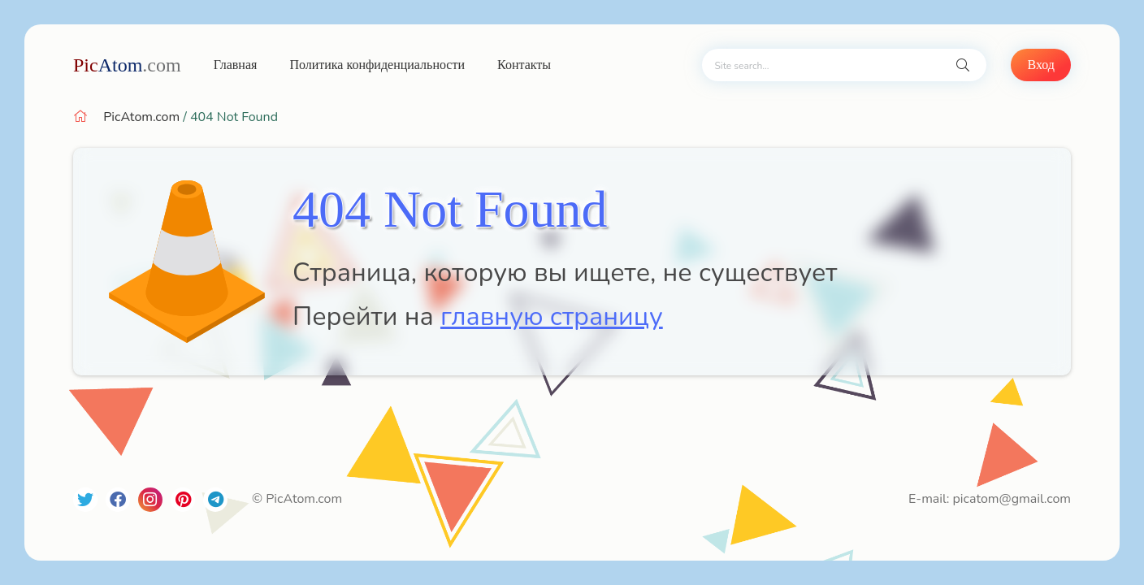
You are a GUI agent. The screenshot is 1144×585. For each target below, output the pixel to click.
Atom (127, 65)
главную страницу (551, 316)
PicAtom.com (141, 117)
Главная (236, 65)
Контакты (524, 65)
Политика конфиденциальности (377, 65)
